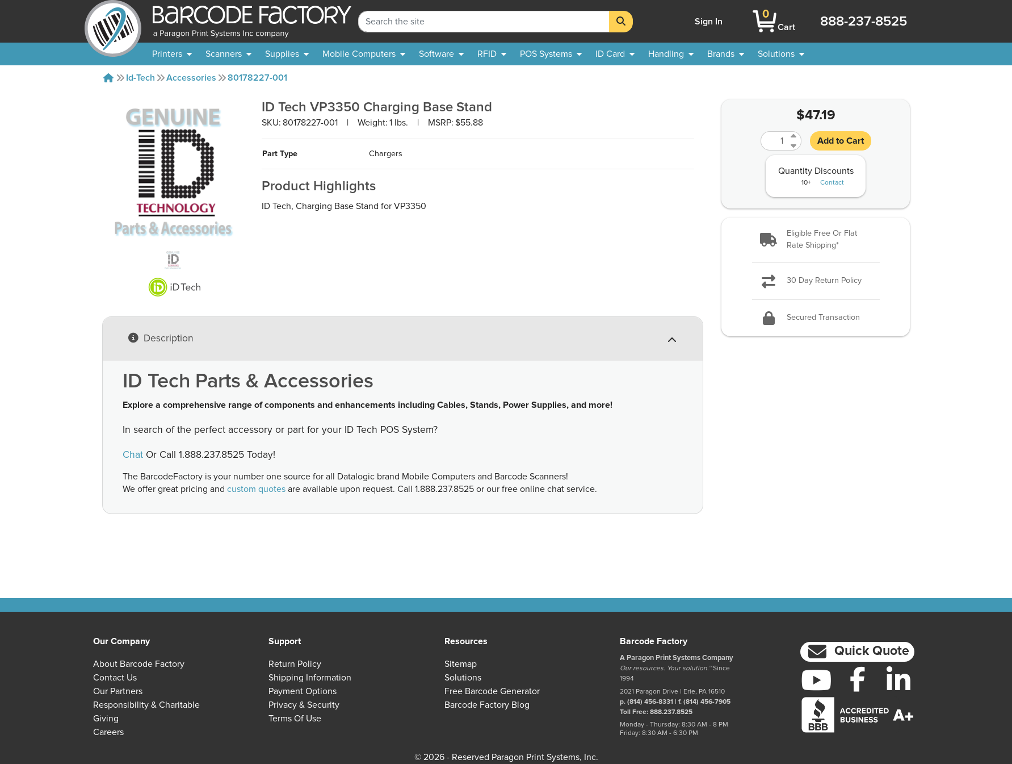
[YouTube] (816, 680)
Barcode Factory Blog (487, 704)
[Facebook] (857, 678)
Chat (133, 455)
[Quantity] (774, 141)
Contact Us (115, 677)
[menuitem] (172, 54)
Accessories (191, 77)
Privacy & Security (303, 704)
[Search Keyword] (484, 21)
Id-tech (140, 77)
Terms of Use (294, 718)
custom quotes (256, 489)
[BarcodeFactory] (113, 21)
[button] (815, 240)
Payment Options (302, 691)
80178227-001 (257, 77)
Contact (832, 182)
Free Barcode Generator (492, 691)
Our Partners (117, 691)
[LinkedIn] (898, 680)
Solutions (462, 677)
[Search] (621, 21)
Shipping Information (309, 677)
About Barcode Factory (138, 664)
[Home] (108, 77)
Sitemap (460, 664)
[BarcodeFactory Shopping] (765, 21)
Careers (108, 732)
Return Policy (294, 664)
